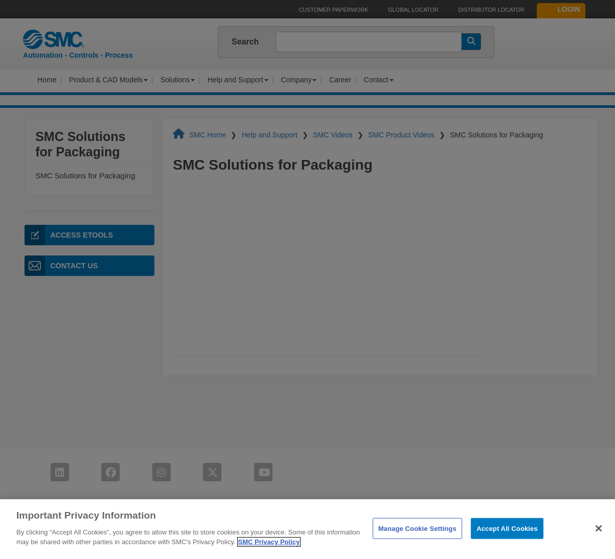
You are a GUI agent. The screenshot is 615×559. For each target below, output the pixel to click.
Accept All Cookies (507, 528)
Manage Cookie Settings (417, 528)
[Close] (598, 528)
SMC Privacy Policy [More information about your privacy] (269, 542)
